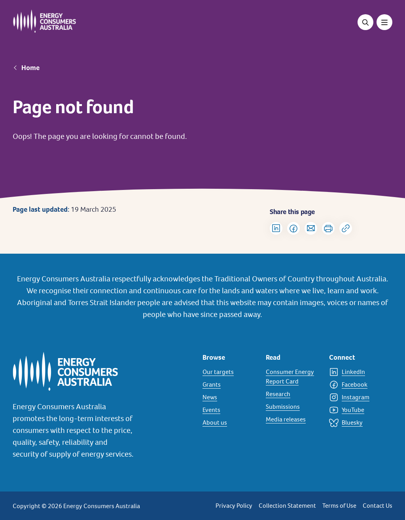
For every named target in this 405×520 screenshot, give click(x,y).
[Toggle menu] (384, 22)
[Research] (293, 394)
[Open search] (365, 22)
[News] (229, 397)
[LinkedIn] (356, 372)
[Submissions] (293, 407)
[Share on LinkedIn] (276, 228)
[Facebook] (356, 384)
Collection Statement (287, 505)
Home (30, 67)
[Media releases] (293, 419)
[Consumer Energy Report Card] (293, 376)
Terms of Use (339, 505)
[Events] (229, 410)
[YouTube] (356, 410)
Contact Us (377, 505)
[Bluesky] (356, 422)
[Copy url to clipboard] (345, 228)
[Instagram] (356, 397)
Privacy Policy (234, 505)
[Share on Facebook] (293, 228)
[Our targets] (229, 372)
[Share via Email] (311, 228)
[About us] (229, 422)
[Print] (328, 228)
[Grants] (229, 384)
